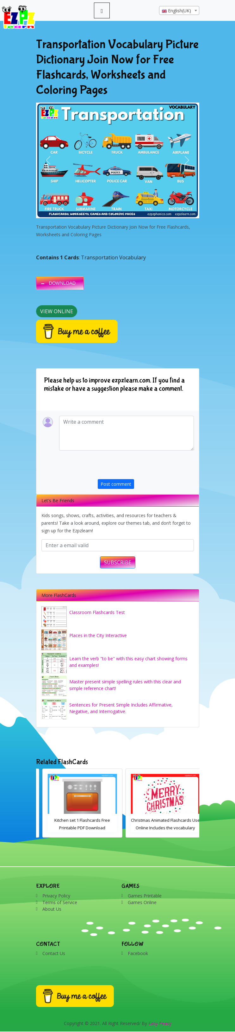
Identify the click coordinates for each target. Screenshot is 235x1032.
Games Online (142, 902)
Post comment (116, 484)
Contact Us (53, 953)
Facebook (138, 953)
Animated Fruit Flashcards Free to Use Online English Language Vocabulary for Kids (76, 827)
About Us (51, 909)
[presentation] (146, 466)
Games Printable (145, 896)
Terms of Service (59, 902)
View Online (56, 311)
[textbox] (179, 10)
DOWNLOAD (62, 283)
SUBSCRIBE (117, 562)
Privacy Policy (56, 896)
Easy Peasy (159, 1023)
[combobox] (179, 10)
